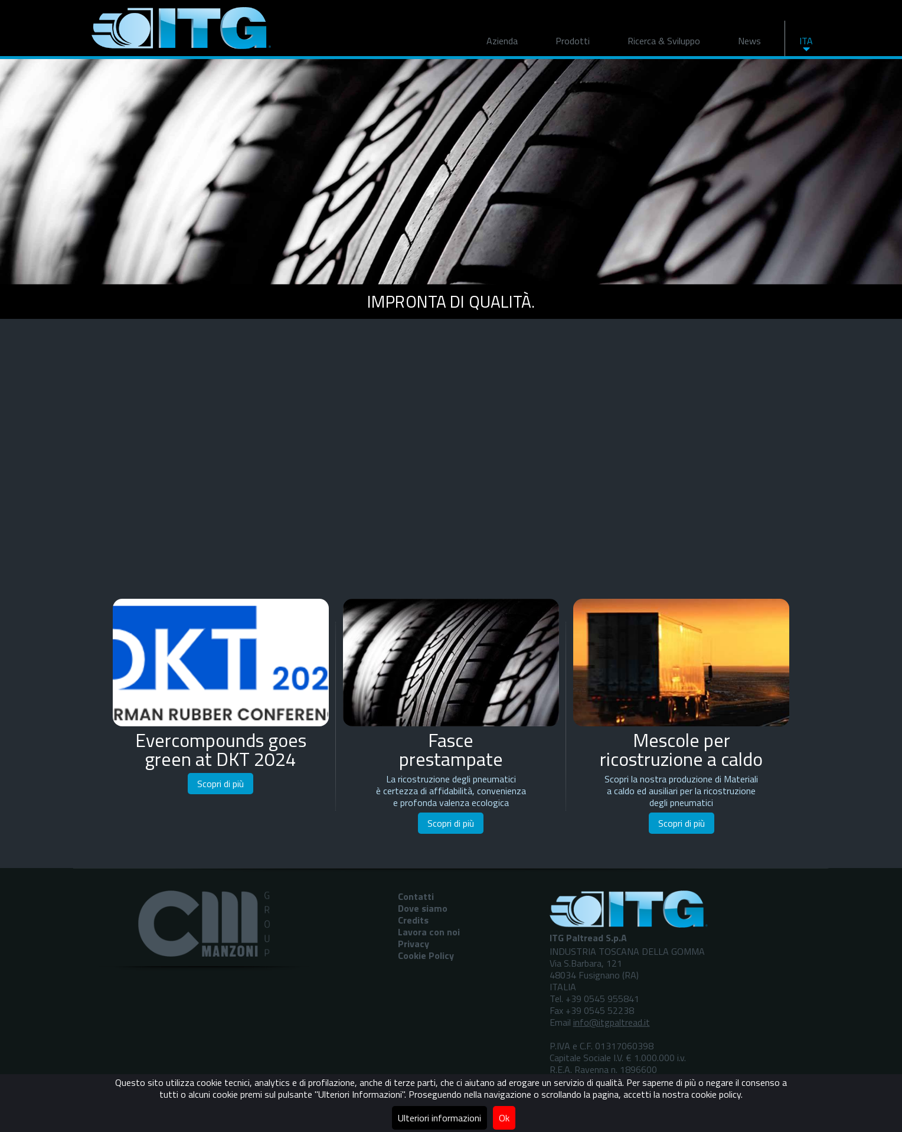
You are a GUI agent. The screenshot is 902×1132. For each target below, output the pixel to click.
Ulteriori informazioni (439, 1118)
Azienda (502, 41)
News (749, 41)
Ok (504, 1118)
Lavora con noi (429, 932)
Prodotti (572, 41)
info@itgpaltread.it (611, 1022)
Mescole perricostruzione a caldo (681, 749)
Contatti (416, 896)
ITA (806, 41)
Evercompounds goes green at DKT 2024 (220, 749)
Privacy (413, 944)
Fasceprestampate (451, 749)
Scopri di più (220, 784)
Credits (413, 920)
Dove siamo (422, 908)
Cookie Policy (426, 955)
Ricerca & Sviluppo (664, 41)
